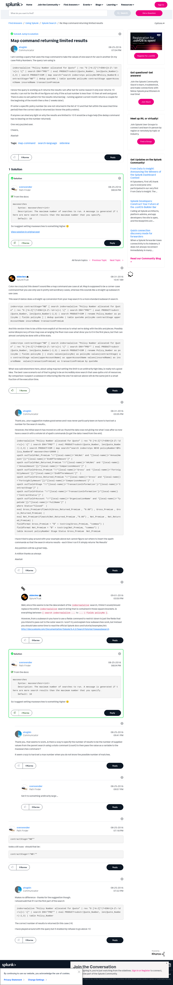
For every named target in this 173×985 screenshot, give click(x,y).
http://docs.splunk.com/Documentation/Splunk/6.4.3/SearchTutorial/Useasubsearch (65, 629)
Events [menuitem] (86, 4)
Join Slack (146, 102)
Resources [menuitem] (126, 4)
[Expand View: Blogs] (102, 4)
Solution (17, 178)
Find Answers (15, 23)
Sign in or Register (141, 970)
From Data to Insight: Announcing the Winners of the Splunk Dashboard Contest (145, 173)
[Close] (79, 971)
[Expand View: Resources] (133, 4)
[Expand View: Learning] (116, 4)
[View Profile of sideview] (21, 276)
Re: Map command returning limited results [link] (81, 23)
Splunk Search (49, 23)
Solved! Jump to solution (26, 33)
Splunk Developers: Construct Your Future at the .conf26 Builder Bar (144, 204)
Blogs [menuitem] (98, 4)
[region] (41, 976)
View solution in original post (25, 231)
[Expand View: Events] (91, 4)
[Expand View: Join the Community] (59, 4)
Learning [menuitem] (111, 4)
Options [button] (158, 23)
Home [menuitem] (29, 4)
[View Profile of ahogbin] (23, 47)
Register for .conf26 (146, 56)
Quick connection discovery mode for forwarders (141, 233)
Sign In (161, 5)
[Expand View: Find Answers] (78, 4)
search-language (47, 143)
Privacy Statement (13, 980)
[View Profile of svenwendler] (25, 186)
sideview (65, 143)
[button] (119, 34)
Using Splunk (32, 23)
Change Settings (36, 980)
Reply (113, 157)
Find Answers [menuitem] (71, 4)
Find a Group (146, 141)
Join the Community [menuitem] (48, 4)
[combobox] (70, 13)
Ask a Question (149, 13)
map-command (26, 143)
